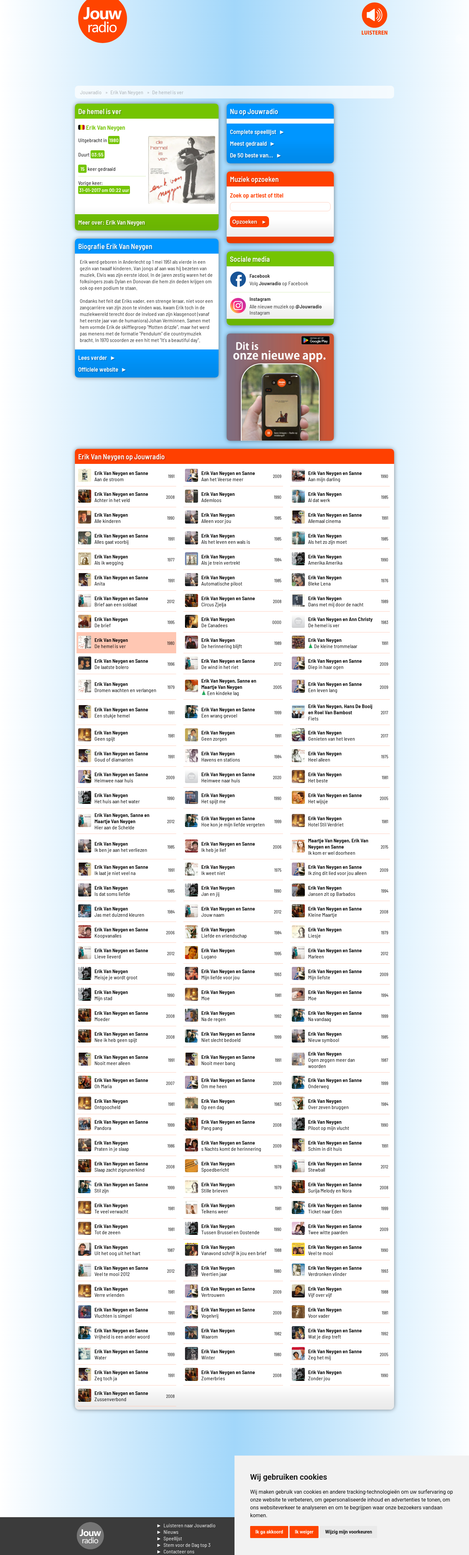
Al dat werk (325, 497)
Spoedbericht (218, 1166)
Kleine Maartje (335, 911)
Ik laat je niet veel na (121, 870)
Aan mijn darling (335, 476)
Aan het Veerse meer (228, 476)
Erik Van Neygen (126, 92)
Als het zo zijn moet (327, 538)
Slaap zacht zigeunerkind (121, 1166)
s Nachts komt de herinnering (231, 1145)
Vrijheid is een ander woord (122, 1333)
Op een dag (218, 1104)
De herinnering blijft (221, 643)
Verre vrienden (111, 1291)
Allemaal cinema (335, 517)
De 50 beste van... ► (256, 155)
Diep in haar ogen (335, 664)
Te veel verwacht (111, 1208)
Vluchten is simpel (121, 1312)
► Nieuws (167, 1532)
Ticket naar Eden (335, 1208)
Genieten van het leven (331, 735)
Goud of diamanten (121, 756)
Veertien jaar (218, 1271)
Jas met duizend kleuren (119, 911)
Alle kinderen (111, 517)
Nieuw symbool (325, 1036)
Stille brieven (218, 1187)
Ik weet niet (218, 870)
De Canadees (218, 622)
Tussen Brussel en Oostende (230, 1229)
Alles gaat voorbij (121, 538)
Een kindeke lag (228, 686)
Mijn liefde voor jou (228, 974)
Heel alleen (325, 756)
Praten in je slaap (111, 1145)
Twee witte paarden (335, 1229)
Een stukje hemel (121, 712)
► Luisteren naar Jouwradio (186, 1525)
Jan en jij (218, 890)
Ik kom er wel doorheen (338, 846)
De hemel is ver (111, 643)
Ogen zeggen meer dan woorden (331, 1059)
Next (460, 39)
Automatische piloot (221, 580)
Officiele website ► (102, 369)
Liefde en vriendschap (224, 932)
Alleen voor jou (218, 517)
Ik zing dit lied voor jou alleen (337, 870)
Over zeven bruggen (328, 1104)
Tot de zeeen (111, 1229)
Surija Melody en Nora (335, 1187)
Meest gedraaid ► (253, 143)
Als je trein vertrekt (220, 559)
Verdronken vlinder (335, 1271)
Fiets (340, 712)
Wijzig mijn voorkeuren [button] (348, 1531)
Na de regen (218, 1016)
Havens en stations (220, 756)
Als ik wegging (111, 559)
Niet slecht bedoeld (228, 1036)
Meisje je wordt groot (115, 974)
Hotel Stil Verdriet (326, 821)
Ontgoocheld (111, 1104)
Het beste (325, 777)
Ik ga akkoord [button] (269, 1531)
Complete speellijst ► (257, 131)
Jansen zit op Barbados (331, 890)
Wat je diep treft (335, 1333)
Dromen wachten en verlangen (125, 687)
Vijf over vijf (325, 1291)
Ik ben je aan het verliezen (120, 846)
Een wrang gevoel (228, 712)
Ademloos (218, 497)
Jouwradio (91, 92)
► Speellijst (169, 1538)
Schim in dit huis (335, 1145)
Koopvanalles (121, 932)
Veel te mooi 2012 (121, 1271)
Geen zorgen (218, 735)
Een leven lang (335, 687)
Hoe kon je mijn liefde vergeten (233, 821)
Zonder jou (325, 1375)
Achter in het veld (121, 497)
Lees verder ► (97, 357)
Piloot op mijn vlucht (328, 1124)
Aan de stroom (121, 476)
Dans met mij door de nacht (335, 601)
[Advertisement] (368, 201)
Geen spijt (111, 735)
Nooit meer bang (228, 1060)
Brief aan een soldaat (121, 601)
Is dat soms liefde (112, 890)
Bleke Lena (325, 580)
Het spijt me (218, 798)
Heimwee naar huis (121, 777)
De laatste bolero (121, 664)
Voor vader (325, 1312)
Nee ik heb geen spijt (121, 1036)
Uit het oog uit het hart (117, 1250)
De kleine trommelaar (332, 643)
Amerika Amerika (325, 559)
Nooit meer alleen (121, 1060)
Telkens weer (218, 1208)
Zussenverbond (121, 1396)
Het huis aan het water (117, 798)
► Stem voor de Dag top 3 (183, 1545)
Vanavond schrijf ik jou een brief (233, 1250)
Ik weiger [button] (304, 1531)
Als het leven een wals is (225, 538)
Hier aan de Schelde (121, 821)
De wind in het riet (228, 664)
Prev (8, 39)
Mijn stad (111, 995)
